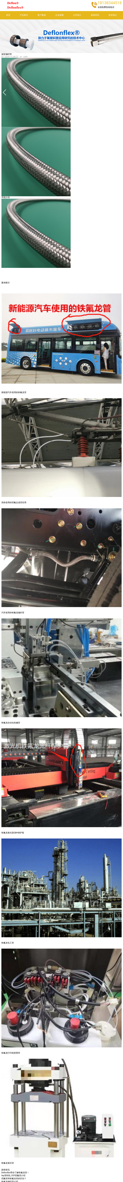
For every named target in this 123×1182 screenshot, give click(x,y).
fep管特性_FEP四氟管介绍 (13, 1175)
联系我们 (113, 15)
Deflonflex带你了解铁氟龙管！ (15, 1172)
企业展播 (59, 15)
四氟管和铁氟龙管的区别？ (13, 1178)
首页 (8, 15)
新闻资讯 (95, 15)
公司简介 (77, 15)
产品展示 (24, 15)
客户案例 (42, 15)
